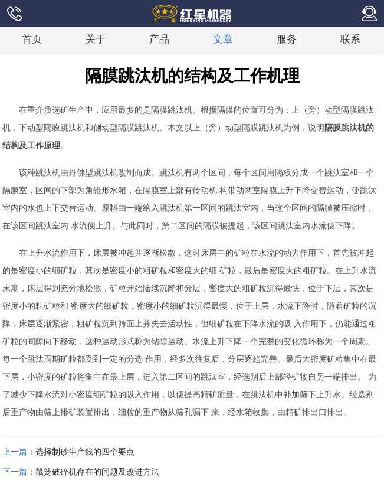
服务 (287, 39)
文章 (223, 39)
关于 (96, 39)
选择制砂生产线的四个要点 (84, 451)
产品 (159, 39)
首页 (32, 39)
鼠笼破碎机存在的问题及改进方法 (97, 472)
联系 (350, 39)
